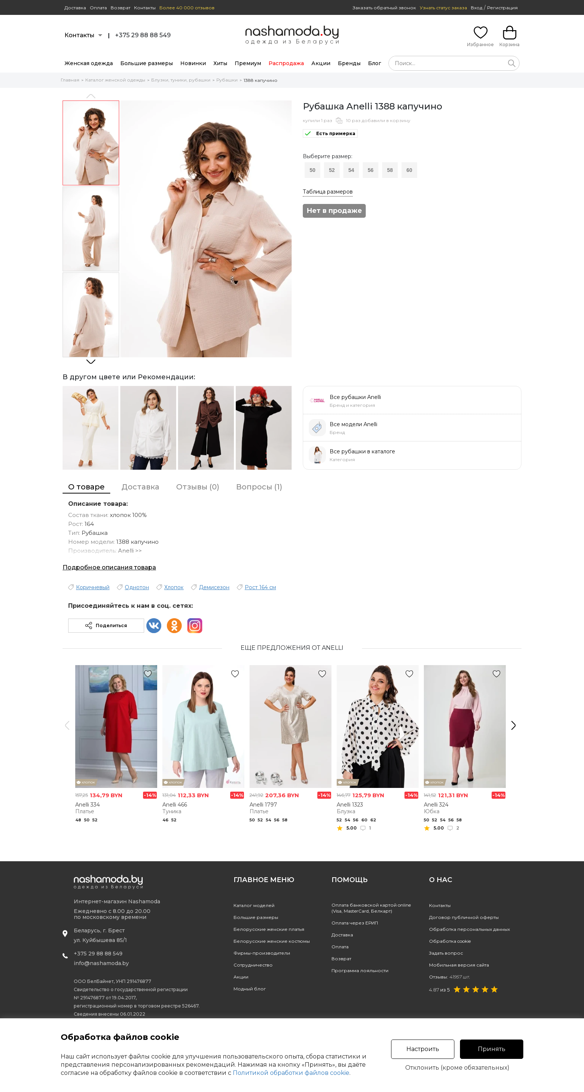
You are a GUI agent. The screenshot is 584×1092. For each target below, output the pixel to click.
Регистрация (502, 7)
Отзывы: (449, 977)
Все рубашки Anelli (355, 397)
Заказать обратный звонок (384, 7)
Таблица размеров (328, 191)
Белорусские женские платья (269, 929)
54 (351, 170)
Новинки (193, 63)
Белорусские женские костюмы (272, 941)
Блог (374, 63)
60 (409, 170)
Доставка (75, 7)
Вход (476, 7)
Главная (70, 80)
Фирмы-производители (262, 953)
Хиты (220, 63)
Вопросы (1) (259, 486)
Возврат (120, 7)
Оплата (98, 7)
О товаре (86, 486)
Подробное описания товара (109, 567)
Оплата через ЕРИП (354, 923)
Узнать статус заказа (443, 7)
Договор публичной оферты (464, 917)
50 (312, 170)
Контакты (145, 7)
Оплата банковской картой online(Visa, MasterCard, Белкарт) (371, 908)
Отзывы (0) (197, 486)
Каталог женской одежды (115, 80)
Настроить (422, 1049)
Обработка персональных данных (469, 929)
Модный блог (250, 989)
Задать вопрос (446, 953)
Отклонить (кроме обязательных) (457, 1067)
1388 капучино (260, 80)
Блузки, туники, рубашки (180, 80)
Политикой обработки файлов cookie (291, 1072)
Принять (491, 1049)
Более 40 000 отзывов (187, 7)
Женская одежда (88, 63)
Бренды (349, 63)
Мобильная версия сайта (459, 965)
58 (390, 170)
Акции (320, 63)
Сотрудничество (253, 965)
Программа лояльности (359, 970)
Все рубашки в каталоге (362, 451)
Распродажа (286, 63)
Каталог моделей (254, 905)
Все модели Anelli (353, 424)
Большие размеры (146, 63)
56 (371, 170)
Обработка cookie (450, 941)
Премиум (248, 63)
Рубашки (227, 80)
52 (332, 170)
